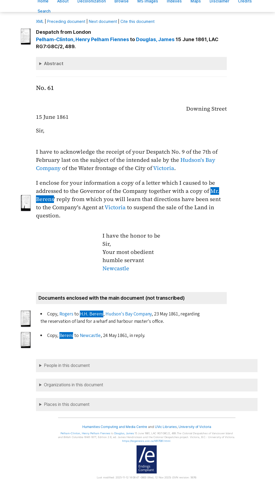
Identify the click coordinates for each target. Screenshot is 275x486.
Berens (66, 335)
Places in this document (67, 404)
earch (44, 11)
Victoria (163, 168)
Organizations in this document (73, 384)
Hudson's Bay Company (128, 314)
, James (155, 39)
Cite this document (137, 21)
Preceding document (66, 21)
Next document (103, 21)
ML (40, 21)
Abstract (54, 63)
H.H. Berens (91, 314)
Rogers (66, 314)
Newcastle (115, 268)
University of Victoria (195, 427)
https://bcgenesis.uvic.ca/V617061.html (146, 440)
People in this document (67, 365)
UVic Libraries (166, 427)
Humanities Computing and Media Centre (114, 427)
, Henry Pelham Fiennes (82, 39)
